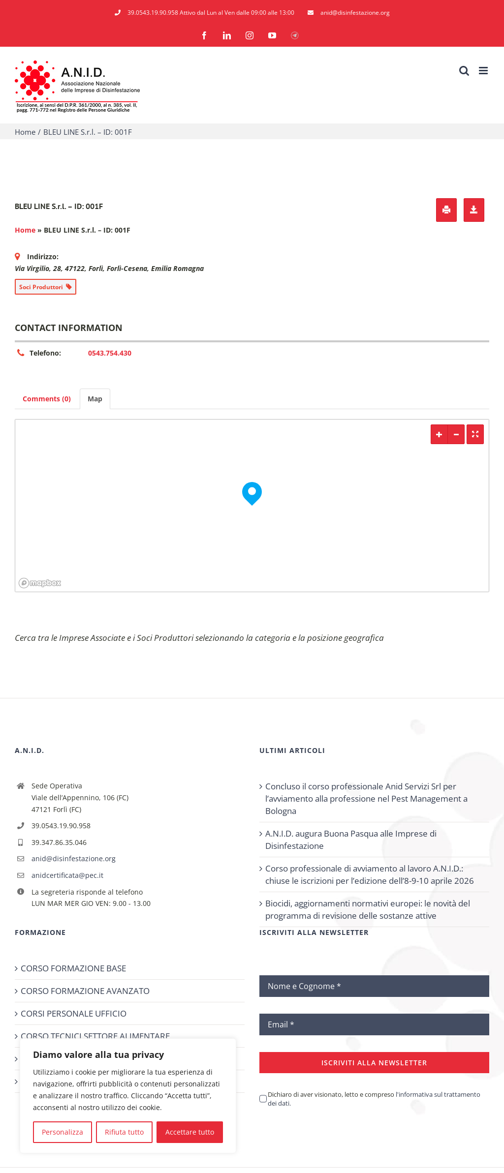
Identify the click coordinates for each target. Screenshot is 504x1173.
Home (25, 230)
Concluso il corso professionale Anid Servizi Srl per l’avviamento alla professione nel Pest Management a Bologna (366, 798)
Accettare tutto (189, 1132)
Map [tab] (95, 398)
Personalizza (62, 1132)
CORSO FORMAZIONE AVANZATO (85, 990)
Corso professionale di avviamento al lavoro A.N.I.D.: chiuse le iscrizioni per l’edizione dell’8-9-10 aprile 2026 (369, 874)
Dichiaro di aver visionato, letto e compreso (374, 1099)
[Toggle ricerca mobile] (464, 70)
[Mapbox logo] (40, 583)
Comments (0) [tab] (47, 398)
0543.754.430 (109, 353)
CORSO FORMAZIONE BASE (73, 968)
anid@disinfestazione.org (74, 858)
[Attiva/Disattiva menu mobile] (484, 70)
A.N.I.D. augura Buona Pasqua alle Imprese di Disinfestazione (351, 839)
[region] (128, 1095)
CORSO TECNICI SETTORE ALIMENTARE (95, 1036)
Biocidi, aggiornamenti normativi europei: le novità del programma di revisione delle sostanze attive (367, 909)
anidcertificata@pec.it (67, 875)
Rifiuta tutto (124, 1132)
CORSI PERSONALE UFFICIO (73, 1013)
